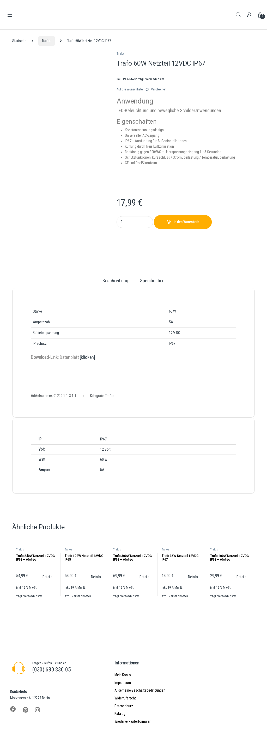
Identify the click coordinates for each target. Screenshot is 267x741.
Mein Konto (122, 675)
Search (238, 15)
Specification (152, 280)
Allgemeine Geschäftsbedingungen (139, 690)
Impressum (122, 683)
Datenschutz (123, 706)
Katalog (119, 713)
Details (47, 577)
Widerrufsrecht (125, 698)
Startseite (19, 41)
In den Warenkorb (186, 222)
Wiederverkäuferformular (132, 721)
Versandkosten (155, 79)
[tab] (115, 283)
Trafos (46, 41)
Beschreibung (115, 280)
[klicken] (87, 357)
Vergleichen (158, 89)
